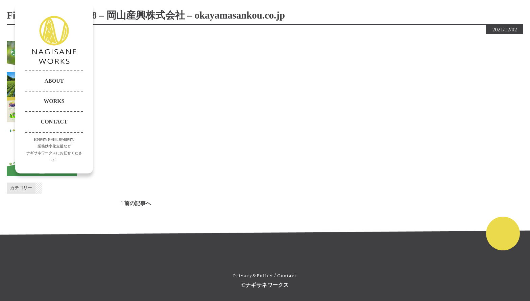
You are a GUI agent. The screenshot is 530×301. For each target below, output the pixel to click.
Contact (287, 275)
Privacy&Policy (253, 275)
